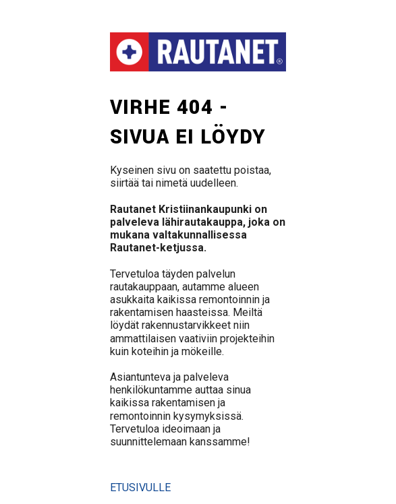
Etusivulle (140, 487)
